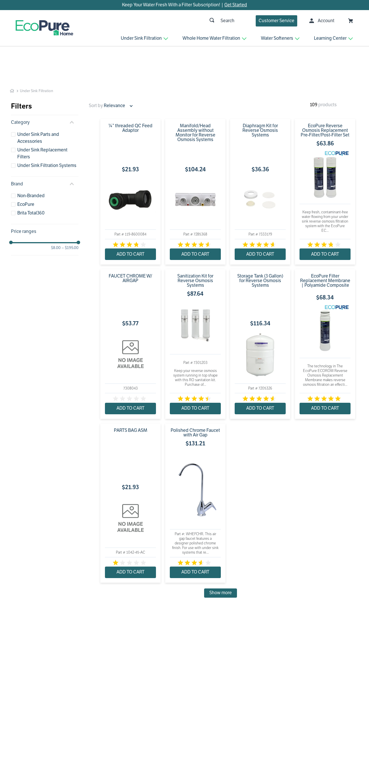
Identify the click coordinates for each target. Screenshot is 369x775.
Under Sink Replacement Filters (42, 120)
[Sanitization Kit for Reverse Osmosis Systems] (195, 310)
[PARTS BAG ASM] (130, 469)
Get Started (235, 5)
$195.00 (70, 214)
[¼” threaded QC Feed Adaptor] (130, 158)
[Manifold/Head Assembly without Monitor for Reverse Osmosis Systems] (195, 158)
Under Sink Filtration (36, 57)
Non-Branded (31, 162)
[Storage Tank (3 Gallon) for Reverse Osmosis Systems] (260, 310)
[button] (44, 89)
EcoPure (25, 171)
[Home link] (12, 57)
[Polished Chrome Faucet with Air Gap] (195, 469)
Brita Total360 (31, 180)
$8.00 (56, 214)
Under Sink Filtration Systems (46, 132)
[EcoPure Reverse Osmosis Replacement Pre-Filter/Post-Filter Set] (325, 158)
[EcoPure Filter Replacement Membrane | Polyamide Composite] (325, 310)
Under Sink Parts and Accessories (38, 104)
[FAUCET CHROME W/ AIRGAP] (130, 310)
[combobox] (175, 20)
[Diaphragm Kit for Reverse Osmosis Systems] (260, 158)
